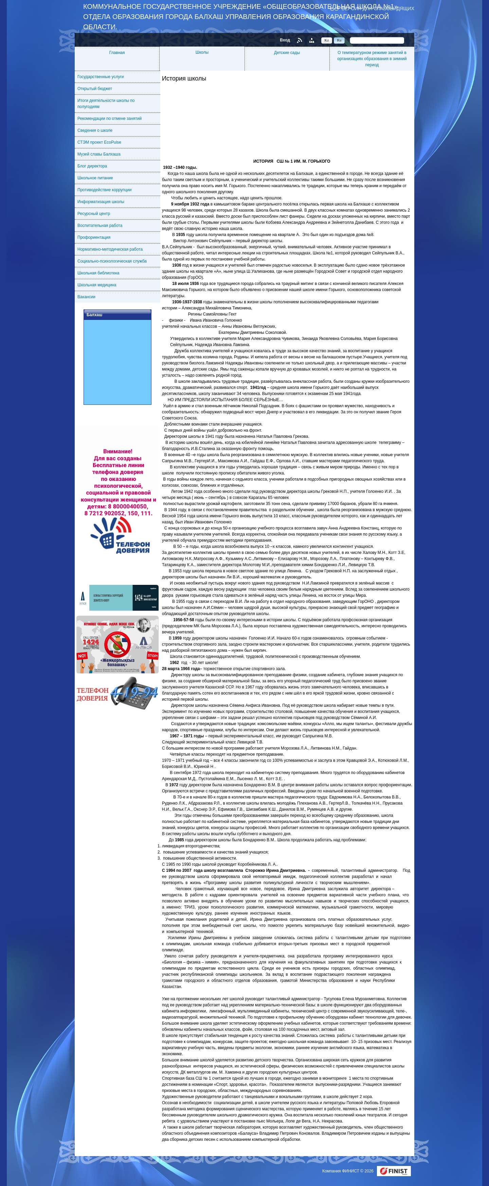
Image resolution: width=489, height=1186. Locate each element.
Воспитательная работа (99, 225)
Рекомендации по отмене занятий (109, 118)
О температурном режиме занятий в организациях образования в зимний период (371, 58)
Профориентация (93, 237)
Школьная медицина (96, 285)
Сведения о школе (94, 130)
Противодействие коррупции (104, 189)
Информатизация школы (100, 201)
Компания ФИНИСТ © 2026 (348, 1171)
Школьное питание (95, 178)
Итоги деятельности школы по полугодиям (106, 103)
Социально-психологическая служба (112, 261)
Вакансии (86, 296)
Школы (202, 52)
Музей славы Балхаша (99, 154)
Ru (339, 40)
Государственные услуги (100, 76)
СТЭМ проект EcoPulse (99, 142)
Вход (285, 40)
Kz (327, 40)
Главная (117, 52)
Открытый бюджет (94, 88)
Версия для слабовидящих (378, 8)
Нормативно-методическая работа (110, 249)
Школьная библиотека (98, 273)
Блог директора (92, 166)
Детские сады (287, 52)
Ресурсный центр (93, 213)
